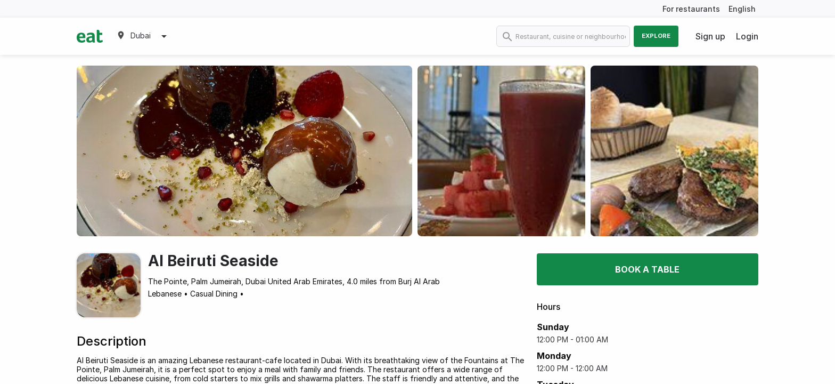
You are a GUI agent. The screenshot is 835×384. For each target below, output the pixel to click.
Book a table (647, 269)
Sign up (710, 36)
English (742, 8)
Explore (656, 35)
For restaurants (691, 8)
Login (747, 36)
